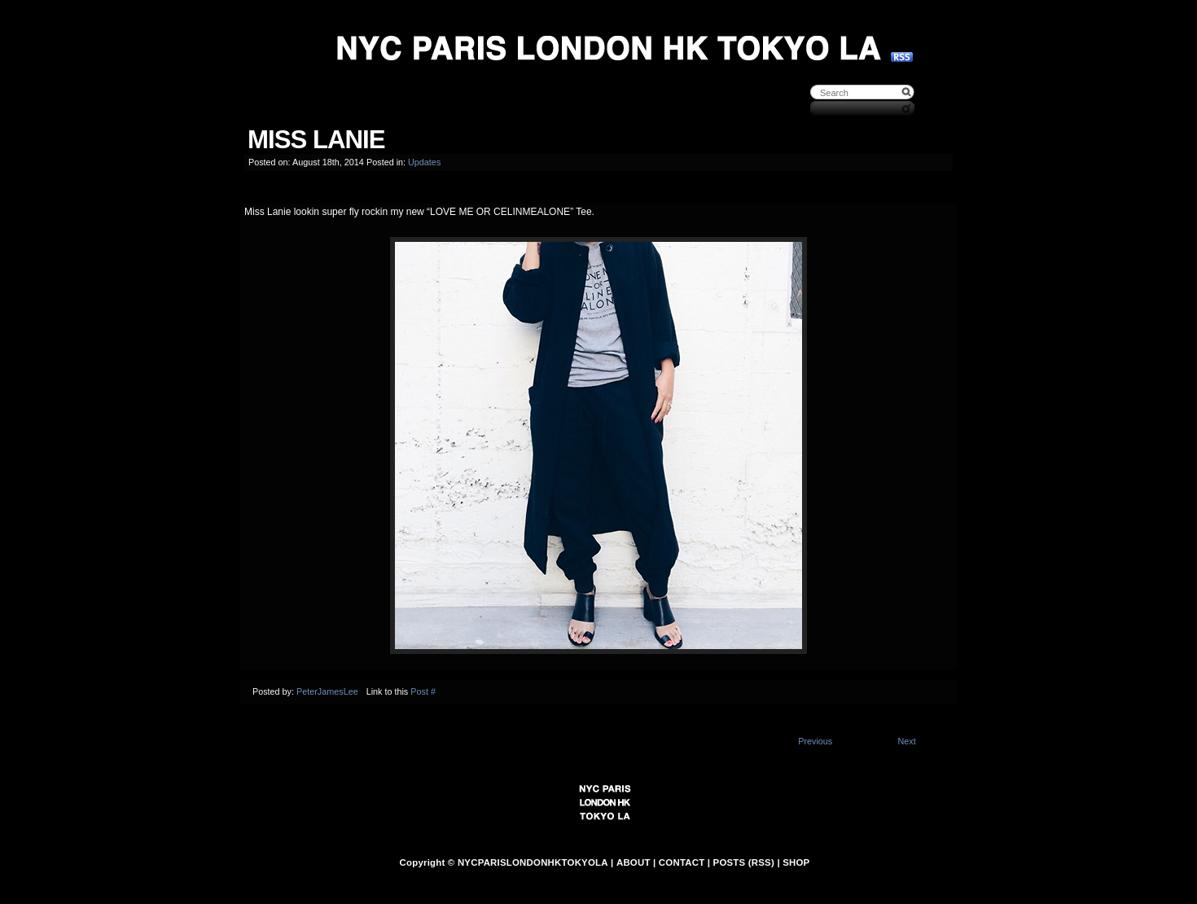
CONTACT (682, 862)
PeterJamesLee (327, 691)
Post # (423, 691)
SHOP (796, 862)
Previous (815, 741)
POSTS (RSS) (743, 862)
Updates (424, 162)
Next (906, 741)
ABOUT (633, 862)
